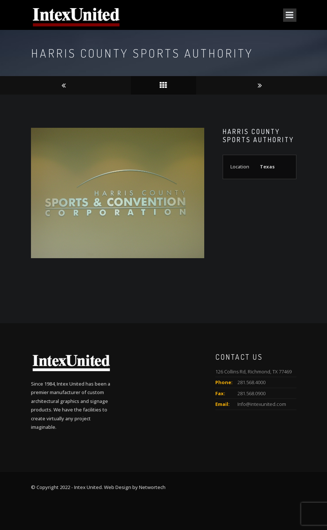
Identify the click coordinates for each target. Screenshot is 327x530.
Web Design (117, 487)
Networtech (152, 487)
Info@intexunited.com (261, 404)
